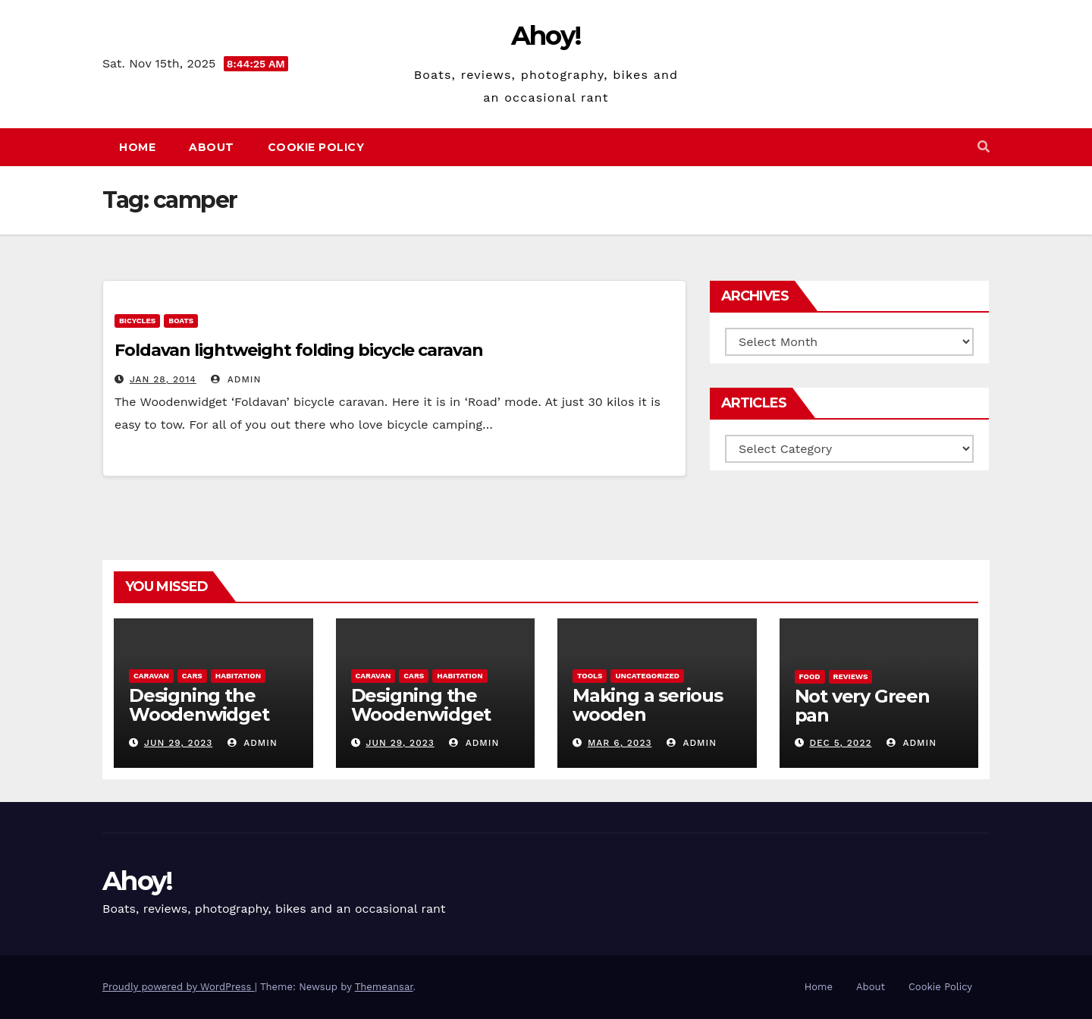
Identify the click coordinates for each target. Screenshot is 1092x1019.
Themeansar (384, 986)
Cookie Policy (316, 147)
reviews (850, 676)
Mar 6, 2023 (620, 743)
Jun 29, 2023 (178, 743)
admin (236, 379)
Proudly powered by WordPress (178, 986)
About (211, 147)
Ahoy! (546, 36)
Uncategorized (647, 675)
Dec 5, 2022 (840, 743)
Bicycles (137, 320)
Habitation (238, 675)
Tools (589, 675)
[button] (983, 147)
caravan (151, 675)
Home (137, 147)
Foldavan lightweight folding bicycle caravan (299, 350)
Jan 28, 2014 (163, 379)
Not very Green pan (862, 705)
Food (810, 676)
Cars (192, 675)
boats (180, 320)
